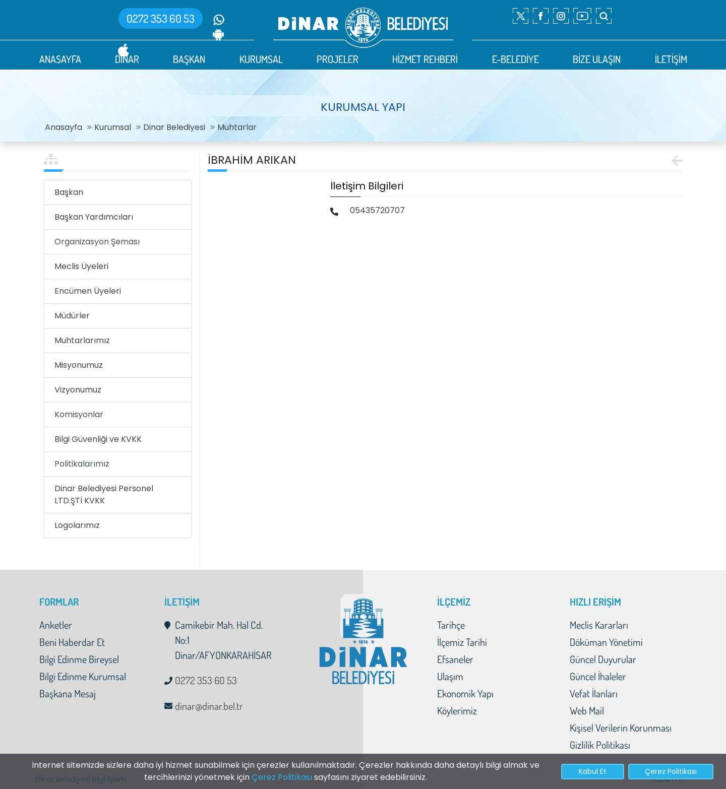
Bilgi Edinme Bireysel (79, 659)
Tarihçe (451, 624)
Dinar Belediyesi (174, 127)
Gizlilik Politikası (600, 744)
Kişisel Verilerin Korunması (621, 727)
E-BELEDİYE (515, 58)
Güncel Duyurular (603, 659)
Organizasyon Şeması (97, 241)
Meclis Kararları (599, 624)
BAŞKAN (189, 58)
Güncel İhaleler (598, 676)
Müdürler (72, 315)
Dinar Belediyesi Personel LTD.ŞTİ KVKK (103, 494)
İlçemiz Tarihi (462, 641)
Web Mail (587, 710)
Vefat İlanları (594, 693)
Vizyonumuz (77, 390)
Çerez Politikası (282, 777)
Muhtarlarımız (82, 340)
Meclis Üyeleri (81, 266)
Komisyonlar (78, 414)
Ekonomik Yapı (465, 693)
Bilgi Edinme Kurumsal (82, 676)
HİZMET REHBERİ (425, 58)
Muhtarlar (237, 127)
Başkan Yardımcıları (93, 217)
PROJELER (337, 58)
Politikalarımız (81, 464)
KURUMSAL (261, 58)
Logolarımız (77, 525)
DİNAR (127, 58)
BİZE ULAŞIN (597, 58)
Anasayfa (63, 127)
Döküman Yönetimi (606, 641)
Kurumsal (112, 127)
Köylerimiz (457, 710)
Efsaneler (455, 659)
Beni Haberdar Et (72, 641)
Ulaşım (450, 676)
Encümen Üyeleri (87, 291)
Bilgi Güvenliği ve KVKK (98, 439)
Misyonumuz (78, 365)
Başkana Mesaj (67, 693)
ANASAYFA (60, 58)
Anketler (55, 624)
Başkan (68, 192)
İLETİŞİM (671, 58)
